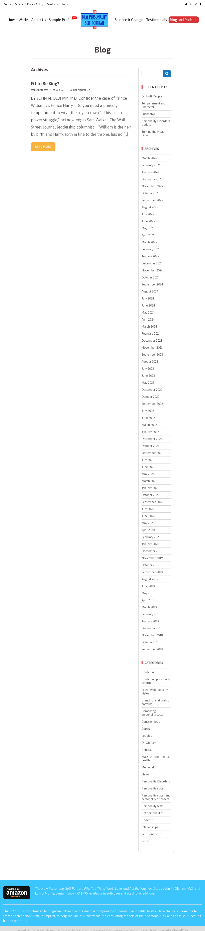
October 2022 (150, 396)
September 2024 (152, 284)
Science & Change (129, 20)
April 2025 (148, 235)
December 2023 (152, 340)
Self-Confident (151, 834)
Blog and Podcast (184, 20)
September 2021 (152, 452)
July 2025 (148, 214)
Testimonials (156, 20)
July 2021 (148, 459)
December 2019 (152, 551)
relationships (150, 827)
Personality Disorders (156, 781)
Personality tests (153, 806)
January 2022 (150, 431)
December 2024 (152, 263)
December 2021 (152, 438)
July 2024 (148, 298)
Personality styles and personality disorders (156, 797)
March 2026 (149, 158)
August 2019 (150, 579)
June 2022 (148, 417)
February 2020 (151, 537)
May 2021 (148, 474)
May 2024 (148, 312)
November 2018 (152, 635)
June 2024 (148, 305)
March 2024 (149, 326)
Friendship (148, 114)
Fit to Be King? (45, 83)
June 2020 (148, 516)
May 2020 (148, 523)
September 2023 (152, 354)
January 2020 (150, 544)
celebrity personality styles (155, 691)
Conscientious (151, 721)
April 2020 (148, 530)
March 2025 (149, 242)
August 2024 (150, 291)
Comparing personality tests (152, 712)
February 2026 (151, 165)
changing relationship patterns (155, 702)
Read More (43, 146)
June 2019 (148, 586)
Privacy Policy (35, 4)
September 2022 (152, 403)
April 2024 (148, 319)
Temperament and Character (154, 105)
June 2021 (148, 467)
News (145, 774)
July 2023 (148, 368)
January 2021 (150, 488)
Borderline (148, 672)
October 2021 (150, 445)
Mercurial (148, 767)
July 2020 (148, 509)
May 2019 (148, 593)
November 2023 (152, 347)
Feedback (52, 4)
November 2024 (152, 270)
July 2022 (148, 410)
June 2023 (148, 375)
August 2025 (150, 207)
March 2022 (149, 424)
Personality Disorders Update (156, 122)
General (147, 749)
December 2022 (152, 389)
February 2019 (151, 614)
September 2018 (152, 649)
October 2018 (150, 642)
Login (65, 4)
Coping (146, 728)
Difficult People (152, 96)
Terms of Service (13, 4)
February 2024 (151, 333)
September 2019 (152, 572)
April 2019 (148, 600)
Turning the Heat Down (153, 133)
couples (147, 735)
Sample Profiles (61, 20)
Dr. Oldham (58, 90)
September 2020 (152, 502)
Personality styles (153, 788)
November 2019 (152, 558)
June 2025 (148, 221)
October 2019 (150, 565)
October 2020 (150, 495)
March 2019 (149, 607)
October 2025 (150, 193)
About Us (38, 20)
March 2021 (149, 481)
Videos (146, 841)
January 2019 (150, 621)
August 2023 (150, 361)
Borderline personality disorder (156, 680)
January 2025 (150, 256)
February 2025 (151, 249)
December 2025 (152, 179)
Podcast (147, 820)
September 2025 (152, 200)
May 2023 (148, 382)
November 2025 (152, 186)
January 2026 (150, 172)
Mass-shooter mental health (156, 758)
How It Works (18, 20)
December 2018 (152, 628)
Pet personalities (153, 813)
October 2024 (150, 277)
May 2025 (148, 228)
